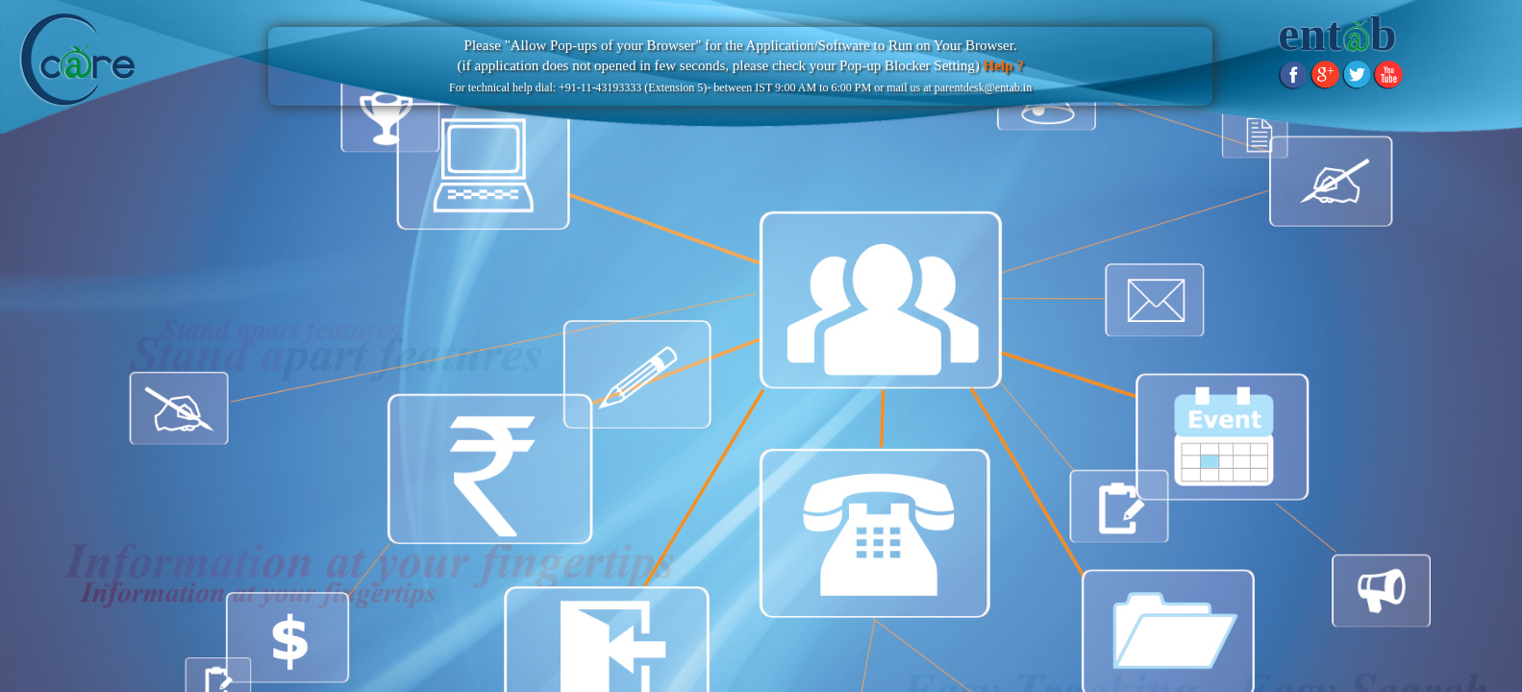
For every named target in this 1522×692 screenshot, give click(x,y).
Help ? (1002, 65)
